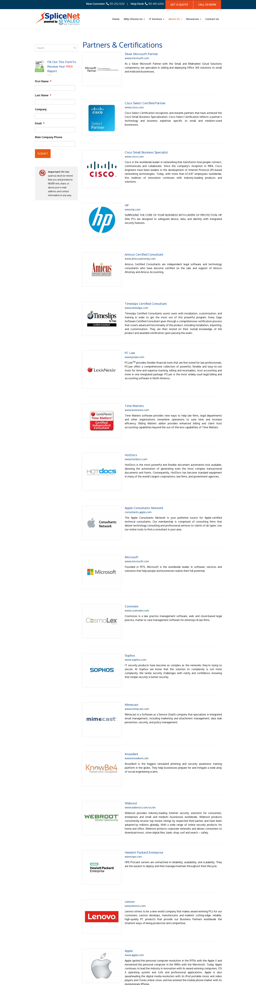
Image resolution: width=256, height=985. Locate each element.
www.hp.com (128, 196)
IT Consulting (106, 942)
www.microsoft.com (132, 57)
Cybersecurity (107, 950)
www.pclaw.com (130, 335)
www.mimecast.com (132, 658)
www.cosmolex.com (132, 567)
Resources (193, 18)
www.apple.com (129, 887)
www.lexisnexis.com (132, 383)
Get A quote (179, 4)
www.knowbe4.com (132, 703)
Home (116, 18)
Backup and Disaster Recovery (116, 957)
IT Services (156, 18)
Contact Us (212, 18)
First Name (43, 81)
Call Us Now (207, 4)
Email (40, 123)
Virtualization (106, 965)
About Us (175, 18)
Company (41, 109)
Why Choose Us (134, 18)
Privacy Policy (213, 981)
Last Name (43, 95)
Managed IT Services (111, 946)
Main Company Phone (48, 137)
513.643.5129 (57, 958)
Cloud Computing (109, 961)
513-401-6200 (156, 3)
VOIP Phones (106, 954)
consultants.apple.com (133, 477)
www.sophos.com (131, 612)
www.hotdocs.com (131, 429)
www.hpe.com (128, 796)
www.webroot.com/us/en (135, 748)
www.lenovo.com (130, 842)
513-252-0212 (117, 3)
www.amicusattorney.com (135, 241)
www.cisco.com (129, 103)
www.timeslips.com (132, 287)
